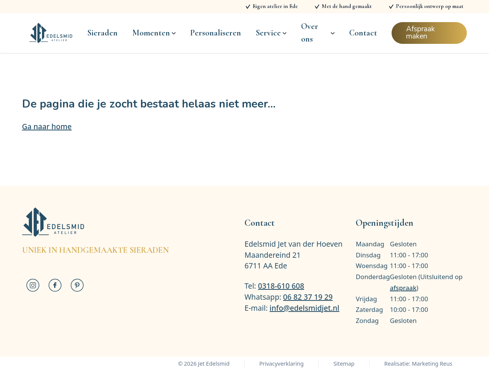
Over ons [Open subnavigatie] (317, 32)
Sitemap (344, 363)
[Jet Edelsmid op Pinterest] (77, 285)
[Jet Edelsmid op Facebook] (55, 285)
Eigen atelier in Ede (275, 6)
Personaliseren (215, 33)
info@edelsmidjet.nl (305, 308)
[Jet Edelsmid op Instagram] (33, 285)
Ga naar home (47, 126)
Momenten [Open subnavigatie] (153, 33)
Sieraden (102, 33)
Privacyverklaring (281, 363)
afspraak (403, 287)
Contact (363, 33)
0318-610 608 (281, 286)
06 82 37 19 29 (308, 297)
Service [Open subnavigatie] (271, 33)
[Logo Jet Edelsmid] (51, 33)
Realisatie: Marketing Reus (418, 363)
